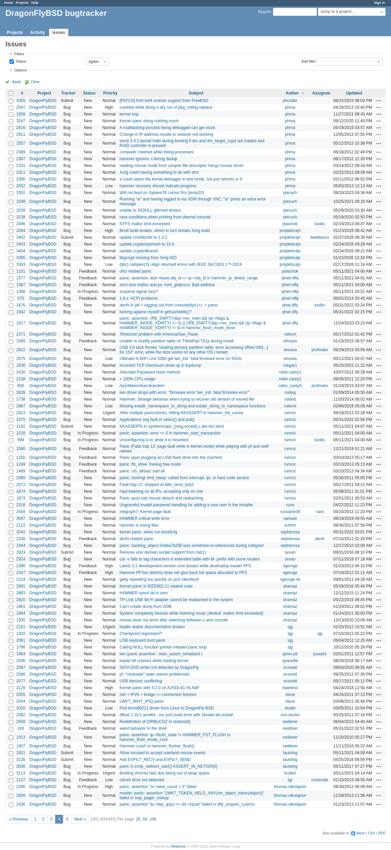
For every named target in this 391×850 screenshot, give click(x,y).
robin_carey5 (290, 385)
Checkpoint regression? (140, 633)
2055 (20, 694)
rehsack (290, 341)
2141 (20, 626)
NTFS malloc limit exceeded (144, 223)
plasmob (290, 223)
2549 (20, 511)
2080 (20, 477)
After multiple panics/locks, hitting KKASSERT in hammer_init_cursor (181, 412)
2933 (20, 552)
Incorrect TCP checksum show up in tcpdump (160, 365)
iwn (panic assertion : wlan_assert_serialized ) (160, 654)
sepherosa (290, 532)
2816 (20, 127)
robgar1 (290, 365)
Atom (360, 833)
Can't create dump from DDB (145, 606)
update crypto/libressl (138, 251)
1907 (20, 746)
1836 (20, 365)
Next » (80, 819)
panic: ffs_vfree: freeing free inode (150, 464)
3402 (20, 237)
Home (8, 2)
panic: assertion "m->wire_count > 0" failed (157, 786)
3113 (20, 773)
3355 (20, 100)
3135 (20, 759)
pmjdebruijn (290, 230)
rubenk (290, 406)
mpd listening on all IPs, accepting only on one (161, 491)
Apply (16, 82)
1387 (20, 284)
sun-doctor (290, 715)
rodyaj (290, 392)
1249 (20, 464)
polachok (290, 271)
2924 (20, 559)
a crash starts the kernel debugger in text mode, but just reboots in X (181, 179)
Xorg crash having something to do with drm (159, 172)
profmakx (320, 349)
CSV (371, 833)
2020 (20, 708)
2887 (20, 406)
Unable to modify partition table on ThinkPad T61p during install (176, 341)
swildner (290, 721)
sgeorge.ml (290, 579)
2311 (20, 172)
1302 (20, 633)
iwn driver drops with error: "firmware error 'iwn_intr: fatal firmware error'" (184, 392)
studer (290, 708)
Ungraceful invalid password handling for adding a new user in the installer (186, 505)
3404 (20, 251)
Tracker (68, 93)
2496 (20, 223)
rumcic (290, 412)
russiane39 (290, 511)
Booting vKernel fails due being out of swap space (164, 773)
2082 (20, 715)
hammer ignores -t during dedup (148, 158)
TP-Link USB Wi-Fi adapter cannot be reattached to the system (176, 599)
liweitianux (319, 237)
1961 (20, 606)
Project (44, 93)
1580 (20, 448)
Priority (110, 93)
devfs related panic (136, 538)
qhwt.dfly (290, 305)
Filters (19, 54)
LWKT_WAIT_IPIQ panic (141, 701)
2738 (20, 399)
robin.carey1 (290, 372)
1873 (20, 498)
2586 (20, 674)
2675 (20, 358)
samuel (290, 518)
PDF (382, 833)
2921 (20, 752)
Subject (196, 93)
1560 (20, 341)
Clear (35, 82)
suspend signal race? (138, 291)
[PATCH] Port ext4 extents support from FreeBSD (163, 100)
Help (35, 2)
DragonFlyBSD (42, 100)
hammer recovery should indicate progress (157, 186)
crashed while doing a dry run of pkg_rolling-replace (165, 107)
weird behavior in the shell (142, 728)
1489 (20, 471)
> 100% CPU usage (137, 379)
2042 (20, 532)
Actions (379, 100)
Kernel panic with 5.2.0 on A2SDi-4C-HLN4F (159, 687)
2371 (20, 334)
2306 (20, 179)
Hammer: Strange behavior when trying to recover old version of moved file (186, 399)
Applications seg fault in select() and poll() (156, 419)
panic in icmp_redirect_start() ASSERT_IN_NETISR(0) (168, 766)
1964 (20, 654)
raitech (290, 334)
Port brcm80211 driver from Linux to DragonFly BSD (166, 708)
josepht (319, 654)
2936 (20, 660)
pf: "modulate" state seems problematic (154, 674)
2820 (20, 599)
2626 (20, 392)
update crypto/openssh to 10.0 (146, 244)
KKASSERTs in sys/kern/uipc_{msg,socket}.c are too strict (171, 426)
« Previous (18, 819)
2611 (20, 134)
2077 (20, 681)
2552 (20, 186)
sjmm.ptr (290, 654)
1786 (20, 647)
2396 (20, 566)
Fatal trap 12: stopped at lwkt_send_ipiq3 (156, 484)
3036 (20, 766)
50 (145, 819)
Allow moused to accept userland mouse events (162, 752)
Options (20, 70)
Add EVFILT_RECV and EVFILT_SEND (155, 759)
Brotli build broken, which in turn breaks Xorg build (164, 230)
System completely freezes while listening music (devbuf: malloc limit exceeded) (191, 613)
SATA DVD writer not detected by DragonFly (159, 667)
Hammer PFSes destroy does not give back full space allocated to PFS (183, 572)
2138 (20, 379)
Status (20, 61)
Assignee (321, 93)
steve (290, 694)
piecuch (290, 192)
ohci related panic (135, 271)
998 (20, 440)
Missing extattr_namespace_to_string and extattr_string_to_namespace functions (192, 406)
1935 (20, 620)
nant (320, 511)
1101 (20, 271)
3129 (20, 687)
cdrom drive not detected (141, 780)
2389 (20, 152)
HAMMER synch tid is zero (143, 593)
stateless (290, 687)
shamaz (290, 586)
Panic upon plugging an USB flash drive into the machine (170, 457)
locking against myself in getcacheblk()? (155, 312)
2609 (20, 795)
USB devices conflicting (140, 681)
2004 (20, 701)
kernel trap (129, 114)
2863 (20, 593)
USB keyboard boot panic (142, 640)
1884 (20, 613)
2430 (20, 372)
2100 (20, 538)
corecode (320, 780)
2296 (20, 786)
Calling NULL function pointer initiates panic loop (163, 647)
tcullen (290, 773)
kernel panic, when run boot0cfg (148, 532)
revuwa (290, 349)
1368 (20, 291)
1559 (20, 114)
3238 (20, 217)
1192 (20, 426)
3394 (20, 230)
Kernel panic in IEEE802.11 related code (155, 586)
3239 (20, 210)
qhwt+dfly (290, 278)
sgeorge (290, 566)
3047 (20, 518)
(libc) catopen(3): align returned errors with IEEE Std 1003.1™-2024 (180, 264)
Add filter (308, 61)
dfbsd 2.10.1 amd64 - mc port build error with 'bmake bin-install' (176, 715)
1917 (20, 323)
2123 (20, 525)
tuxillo (320, 223)
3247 (20, 121)
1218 (20, 433)
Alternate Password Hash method (149, 372)
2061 (20, 640)
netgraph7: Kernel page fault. (145, 511)
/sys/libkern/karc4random (141, 385)
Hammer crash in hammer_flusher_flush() (156, 746)
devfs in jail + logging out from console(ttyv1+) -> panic (168, 305)
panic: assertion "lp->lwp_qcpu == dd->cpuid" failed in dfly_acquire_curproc (187, 804)
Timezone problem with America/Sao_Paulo (158, 334)
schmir (290, 525)
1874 (20, 491)
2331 (20, 165)
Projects (22, 2)
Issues (58, 32)
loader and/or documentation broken (152, 626)
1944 (20, 545)
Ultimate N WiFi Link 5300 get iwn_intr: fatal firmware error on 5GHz (180, 358)
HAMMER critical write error (144, 518)
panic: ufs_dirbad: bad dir (142, 471)
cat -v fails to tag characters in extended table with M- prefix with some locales (189, 559)
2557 (20, 143)
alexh (320, 538)
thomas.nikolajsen (290, 786)
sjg (290, 626)
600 (20, 385)
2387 (20, 158)
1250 (20, 457)
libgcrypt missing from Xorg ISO (148, 257)
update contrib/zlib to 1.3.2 (143, 237)
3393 (20, 264)
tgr (290, 780)
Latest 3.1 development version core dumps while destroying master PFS (185, 566)
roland (290, 399)
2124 (20, 579)
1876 (20, 305)
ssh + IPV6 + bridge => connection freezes (157, 694)
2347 (20, 572)
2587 (20, 667)
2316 (20, 505)
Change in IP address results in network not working (166, 134)
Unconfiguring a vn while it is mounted (153, 440)
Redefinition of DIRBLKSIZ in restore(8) (154, 721)
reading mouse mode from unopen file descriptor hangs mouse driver (181, 165)
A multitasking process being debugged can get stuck (167, 127)
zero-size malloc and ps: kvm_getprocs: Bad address (166, 284)
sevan (290, 552)
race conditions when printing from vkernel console (164, 217)
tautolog (290, 752)
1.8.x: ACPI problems (138, 298)
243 (20, 728)
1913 (20, 737)
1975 (20, 419)
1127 (20, 780)
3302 (20, 192)
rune (290, 505)
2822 (20, 349)
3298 (20, 201)
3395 (20, 257)
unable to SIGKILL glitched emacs (150, 210)
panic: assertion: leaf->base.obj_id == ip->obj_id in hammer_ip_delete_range (188, 278)
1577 (20, 278)
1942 (20, 312)
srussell (290, 667)
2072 (20, 484)
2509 (20, 721)
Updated (354, 93)
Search (264, 11)
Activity (37, 32)
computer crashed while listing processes (156, 152)
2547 (20, 107)
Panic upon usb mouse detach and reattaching (161, 498)
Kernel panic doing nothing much (149, 121)
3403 (20, 244)
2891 (20, 586)
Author (292, 93)
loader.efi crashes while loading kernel (153, 660)
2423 (20, 412)
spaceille (290, 660)
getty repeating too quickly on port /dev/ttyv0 (159, 579)
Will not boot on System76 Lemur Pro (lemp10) (161, 192)
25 (138, 819)
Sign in (379, 2)
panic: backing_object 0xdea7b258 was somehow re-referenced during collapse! (191, 545)
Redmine (178, 846)
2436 (20, 804)
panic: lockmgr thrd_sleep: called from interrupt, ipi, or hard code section (184, 477)
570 (20, 298)
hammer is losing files (138, 525)
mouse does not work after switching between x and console (173, 620)
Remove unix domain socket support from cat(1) (162, 552)
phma (290, 107)
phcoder (290, 100)
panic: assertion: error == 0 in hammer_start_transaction (170, 433)
